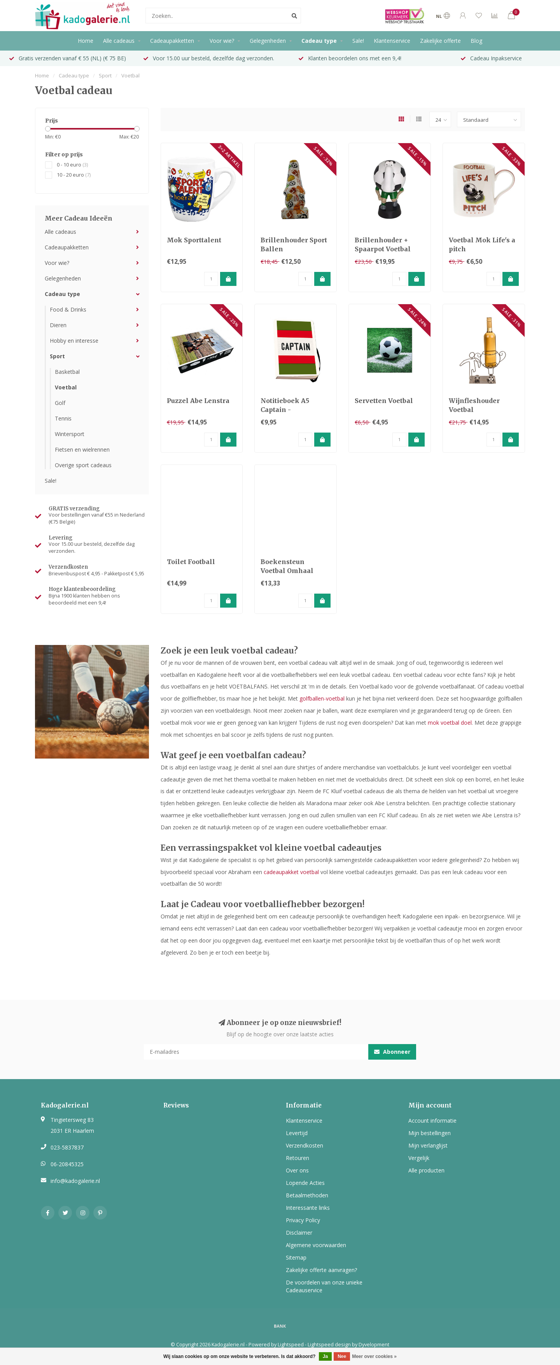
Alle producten (426, 1170)
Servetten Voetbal (384, 401)
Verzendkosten (304, 1145)
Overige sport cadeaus (83, 465)
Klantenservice (392, 40)
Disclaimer (299, 1232)
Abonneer (392, 1051)
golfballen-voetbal (322, 698)
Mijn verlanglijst (428, 1145)
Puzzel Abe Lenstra (198, 401)
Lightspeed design (329, 1344)
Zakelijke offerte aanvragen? (321, 1270)
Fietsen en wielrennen (82, 449)
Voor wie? (222, 40)
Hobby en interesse (74, 340)
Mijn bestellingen (429, 1133)
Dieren (58, 325)
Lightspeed (291, 1344)
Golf (60, 403)
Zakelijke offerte (440, 40)
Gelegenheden (268, 40)
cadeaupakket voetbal (291, 872)
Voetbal (66, 387)
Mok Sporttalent (194, 240)
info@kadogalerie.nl (75, 1181)
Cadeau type (319, 40)
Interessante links (308, 1207)
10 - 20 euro (74, 175)
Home (85, 40)
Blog (476, 40)
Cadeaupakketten (172, 40)
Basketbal (67, 371)
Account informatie (432, 1120)
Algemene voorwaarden (316, 1245)
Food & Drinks (68, 309)
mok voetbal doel (450, 722)
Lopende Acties (305, 1182)
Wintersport (69, 434)
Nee (342, 1356)
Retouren (297, 1158)
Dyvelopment (374, 1344)
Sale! (358, 40)
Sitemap (296, 1257)
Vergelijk (418, 1158)
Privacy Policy (303, 1220)
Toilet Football (191, 562)
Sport (57, 356)
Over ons (297, 1170)
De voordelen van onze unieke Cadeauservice (324, 1286)
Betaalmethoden (307, 1195)
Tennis (63, 418)
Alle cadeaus (119, 40)
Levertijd (297, 1133)
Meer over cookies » (374, 1356)
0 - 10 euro (72, 164)
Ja (325, 1356)
